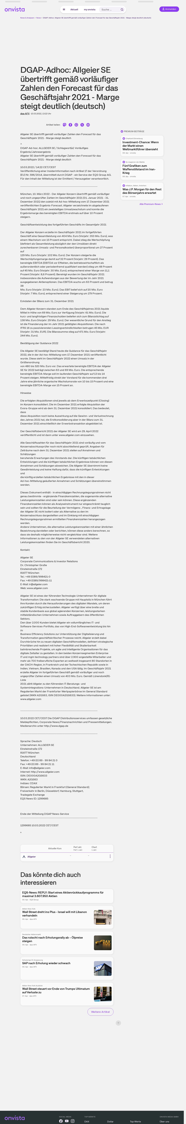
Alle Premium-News (151, 204)
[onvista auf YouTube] (67, 1121)
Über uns (164, 1121)
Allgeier (31, 856)
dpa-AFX (25, 113)
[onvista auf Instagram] (72, 1121)
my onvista (89, 9)
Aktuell (74, 9)
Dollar (110, 1121)
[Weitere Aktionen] (110, 856)
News (38, 18)
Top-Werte (135, 1121)
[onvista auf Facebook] (61, 1121)
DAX (86, 1121)
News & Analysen (27, 18)
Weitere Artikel (100, 1011)
